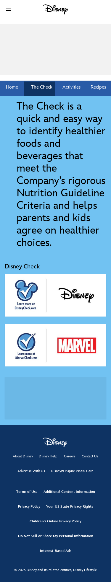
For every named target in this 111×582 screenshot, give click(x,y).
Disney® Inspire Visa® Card (72, 471)
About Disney (23, 456)
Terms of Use (27, 492)
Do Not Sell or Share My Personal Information (55, 536)
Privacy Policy (29, 506)
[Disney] (55, 9)
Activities (71, 87)
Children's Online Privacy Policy (55, 521)
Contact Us (90, 456)
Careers (69, 456)
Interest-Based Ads (55, 551)
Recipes (97, 87)
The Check (41, 87)
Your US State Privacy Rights (69, 506)
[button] (8, 9)
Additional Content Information (69, 492)
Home (12, 87)
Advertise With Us (31, 471)
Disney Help (48, 456)
